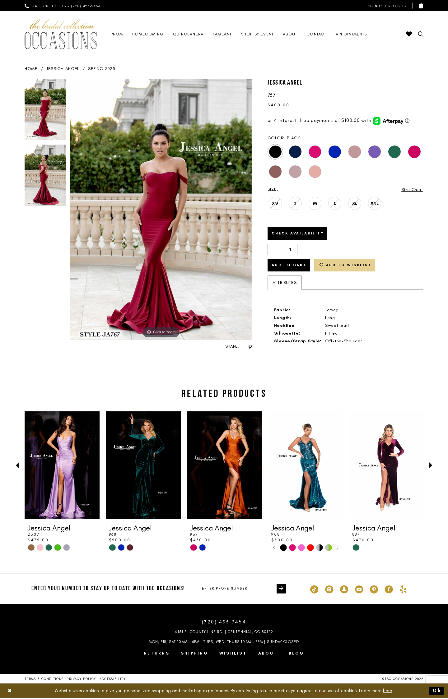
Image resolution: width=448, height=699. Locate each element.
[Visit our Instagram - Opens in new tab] (329, 590)
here (387, 691)
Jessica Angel (62, 68)
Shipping (194, 654)
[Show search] (421, 34)
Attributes (285, 283)
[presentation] (62, 466)
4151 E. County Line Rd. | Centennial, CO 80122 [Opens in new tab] (224, 633)
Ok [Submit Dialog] (437, 691)
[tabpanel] (45, 112)
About (268, 654)
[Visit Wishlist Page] (409, 34)
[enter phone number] (242, 590)
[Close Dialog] (10, 691)
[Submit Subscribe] (281, 590)
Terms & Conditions (44, 680)
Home (31, 68)
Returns (157, 654)
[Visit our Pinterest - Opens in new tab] (374, 590)
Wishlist (233, 654)
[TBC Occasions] (61, 34)
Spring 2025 (101, 68)
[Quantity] (282, 250)
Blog (296, 654)
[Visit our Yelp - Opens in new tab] (403, 590)
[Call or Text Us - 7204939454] (63, 5)
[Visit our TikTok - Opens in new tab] (314, 590)
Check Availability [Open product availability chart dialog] (299, 234)
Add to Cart (289, 266)
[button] (386, 5)
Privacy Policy (81, 680)
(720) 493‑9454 (224, 623)
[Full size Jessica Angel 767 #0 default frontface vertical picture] (161, 209)
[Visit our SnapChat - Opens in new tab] (344, 590)
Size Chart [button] (412, 189)
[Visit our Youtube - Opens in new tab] (359, 590)
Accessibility (113, 680)
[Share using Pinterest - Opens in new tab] (250, 347)
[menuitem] (63, 5)
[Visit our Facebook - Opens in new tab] (389, 590)
